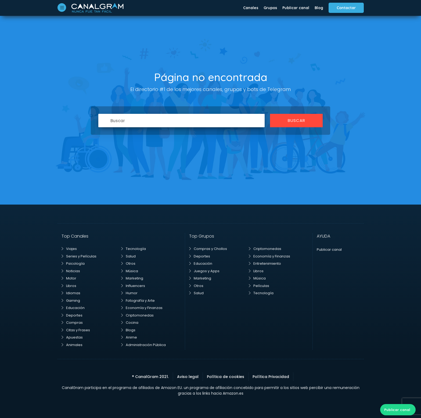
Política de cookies (225, 376)
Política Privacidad (271, 376)
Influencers (133, 285)
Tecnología (133, 248)
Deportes (72, 315)
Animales (72, 344)
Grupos (270, 7)
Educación (73, 307)
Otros (128, 263)
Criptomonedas (137, 315)
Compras (72, 322)
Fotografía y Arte (138, 300)
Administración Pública (143, 344)
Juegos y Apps (204, 271)
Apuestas (72, 337)
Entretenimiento (265, 263)
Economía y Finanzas (142, 307)
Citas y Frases (76, 330)
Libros (69, 285)
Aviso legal (188, 376)
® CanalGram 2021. (150, 376)
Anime (129, 337)
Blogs (128, 330)
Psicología (73, 263)
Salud (128, 256)
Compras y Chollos (208, 248)
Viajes (69, 248)
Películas (259, 285)
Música (129, 271)
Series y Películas (79, 256)
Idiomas (71, 293)
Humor (129, 293)
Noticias (71, 271)
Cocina (129, 322)
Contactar (346, 7)
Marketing (132, 278)
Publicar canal (295, 7)
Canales (250, 7)
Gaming (71, 300)
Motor (69, 278)
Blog (319, 7)
